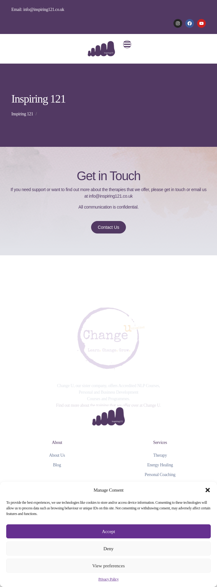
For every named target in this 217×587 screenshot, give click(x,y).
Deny (109, 548)
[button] (208, 490)
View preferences (108, 565)
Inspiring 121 (22, 114)
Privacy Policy (108, 579)
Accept (108, 531)
